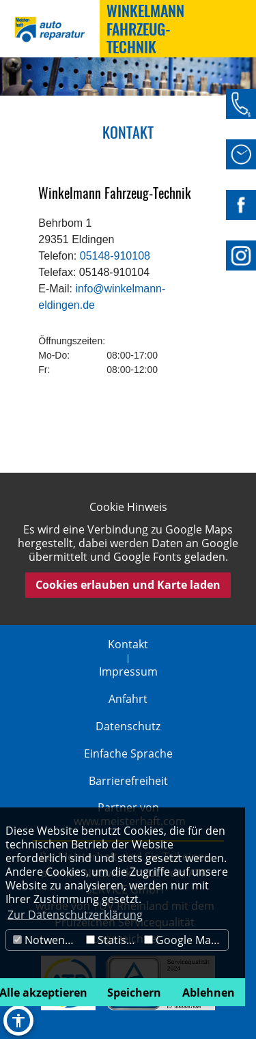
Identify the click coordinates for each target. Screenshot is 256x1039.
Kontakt (128, 644)
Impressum (128, 671)
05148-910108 (113, 256)
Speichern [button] (134, 992)
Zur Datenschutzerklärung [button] (75, 914)
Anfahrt (128, 699)
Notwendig (47, 939)
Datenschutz (128, 726)
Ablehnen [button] (208, 992)
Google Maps (183, 939)
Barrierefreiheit (128, 781)
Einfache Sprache (128, 753)
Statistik (112, 939)
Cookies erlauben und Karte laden (128, 584)
